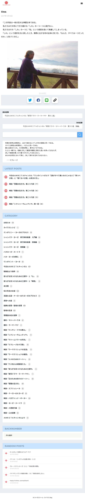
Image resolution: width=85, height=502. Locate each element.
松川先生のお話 (11, 291)
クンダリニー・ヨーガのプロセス (18, 232)
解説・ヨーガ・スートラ (15, 403)
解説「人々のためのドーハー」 (17, 359)
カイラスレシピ (11, 227)
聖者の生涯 (10, 310)
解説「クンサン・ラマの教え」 (17, 330)
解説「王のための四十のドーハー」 (19, 378)
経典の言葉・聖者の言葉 (15, 305)
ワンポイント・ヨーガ (14, 261)
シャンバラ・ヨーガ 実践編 (16, 247)
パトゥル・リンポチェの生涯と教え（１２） (23, 459)
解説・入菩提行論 (12, 408)
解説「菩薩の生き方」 (14, 383)
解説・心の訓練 (11, 413)
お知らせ (9, 222)
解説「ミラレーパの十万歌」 (16, 344)
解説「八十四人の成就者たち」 (17, 364)
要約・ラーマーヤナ (13, 325)
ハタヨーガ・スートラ (14, 252)
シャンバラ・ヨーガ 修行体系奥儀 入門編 (22, 237)
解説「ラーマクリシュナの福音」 (18, 354)
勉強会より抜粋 (11, 271)
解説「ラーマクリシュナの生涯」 (18, 349)
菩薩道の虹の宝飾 (12, 315)
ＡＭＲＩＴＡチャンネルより (16, 418)
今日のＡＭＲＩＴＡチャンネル (17, 266)
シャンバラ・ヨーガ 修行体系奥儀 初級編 (22, 242)
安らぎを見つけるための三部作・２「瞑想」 (22, 281)
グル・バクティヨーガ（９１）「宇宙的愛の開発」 (25, 466)
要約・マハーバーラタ (14, 320)
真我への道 (10, 300)
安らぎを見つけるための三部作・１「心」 (21, 276)
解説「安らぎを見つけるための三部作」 (20, 369)
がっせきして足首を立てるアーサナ (20, 452)
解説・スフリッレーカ (14, 388)
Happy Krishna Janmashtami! (19, 480)
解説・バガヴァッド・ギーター (17, 398)
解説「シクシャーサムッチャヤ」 (18, 335)
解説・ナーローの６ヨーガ (15, 393)
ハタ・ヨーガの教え (13, 257)
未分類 (8, 286)
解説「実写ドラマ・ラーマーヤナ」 (19, 374)
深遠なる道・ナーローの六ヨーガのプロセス (22, 296)
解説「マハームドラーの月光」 (17, 339)
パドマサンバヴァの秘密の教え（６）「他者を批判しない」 (27, 473)
